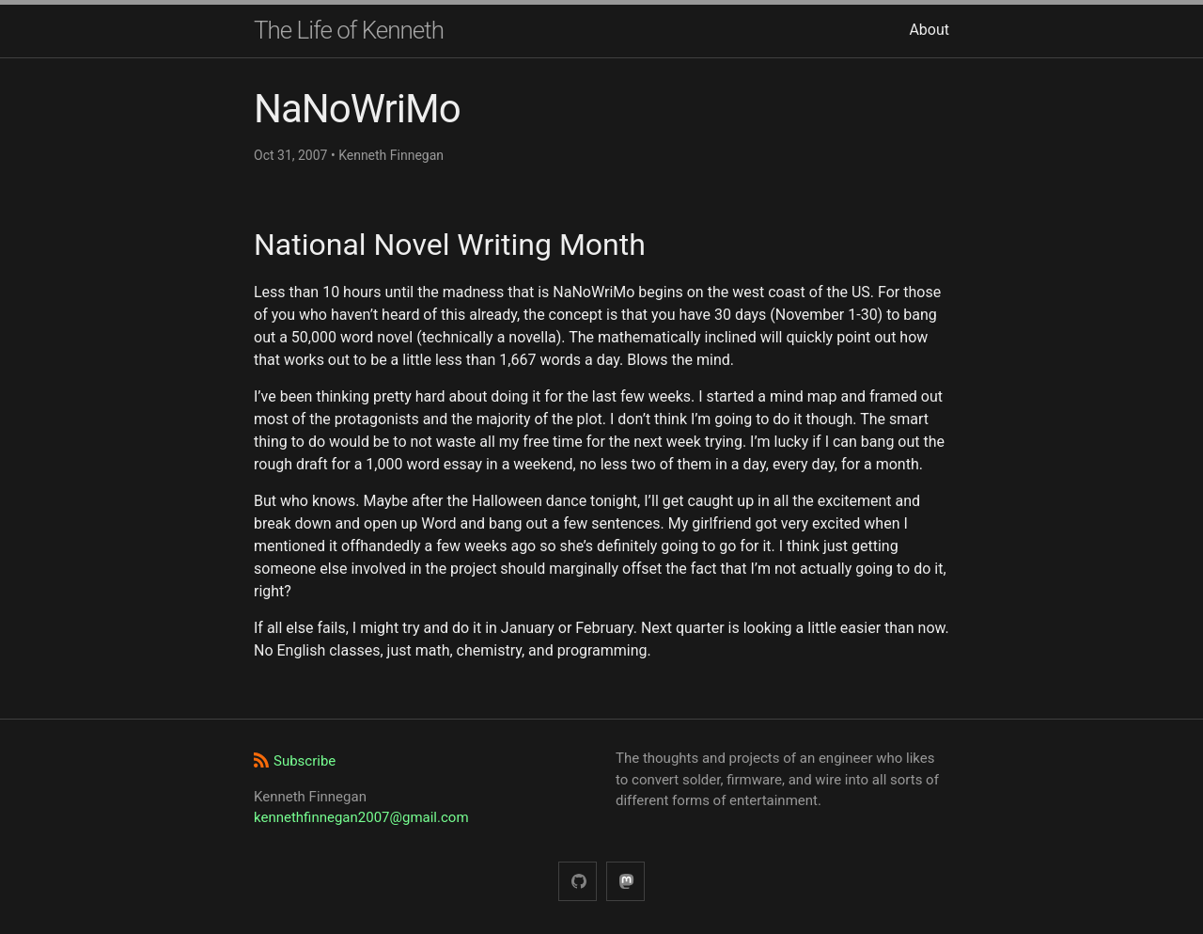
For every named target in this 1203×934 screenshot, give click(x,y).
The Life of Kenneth (349, 30)
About (929, 30)
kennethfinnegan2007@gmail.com (361, 817)
